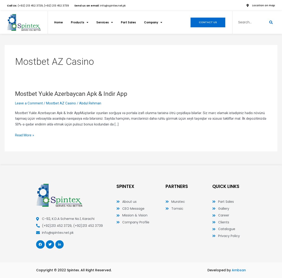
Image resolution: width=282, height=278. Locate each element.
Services (106, 22)
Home (58, 22)
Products (81, 22)
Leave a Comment (29, 103)
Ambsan (239, 270)
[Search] (271, 22)
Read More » (24, 134)
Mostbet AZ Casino (61, 103)
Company (157, 22)
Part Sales (131, 22)
